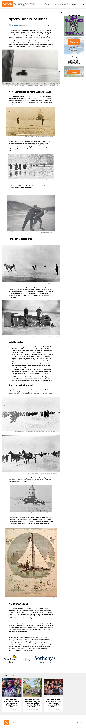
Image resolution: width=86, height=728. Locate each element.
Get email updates (70, 4)
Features (47, 4)
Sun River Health (35, 637)
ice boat (33, 517)
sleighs (29, 393)
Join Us (60, 4)
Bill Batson (9, 709)
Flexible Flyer (48, 363)
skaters (18, 143)
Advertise (16, 722)
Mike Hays (15, 25)
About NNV (12, 722)
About (55, 4)
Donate (60, 12)
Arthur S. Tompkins (25, 378)
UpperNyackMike (22, 631)
